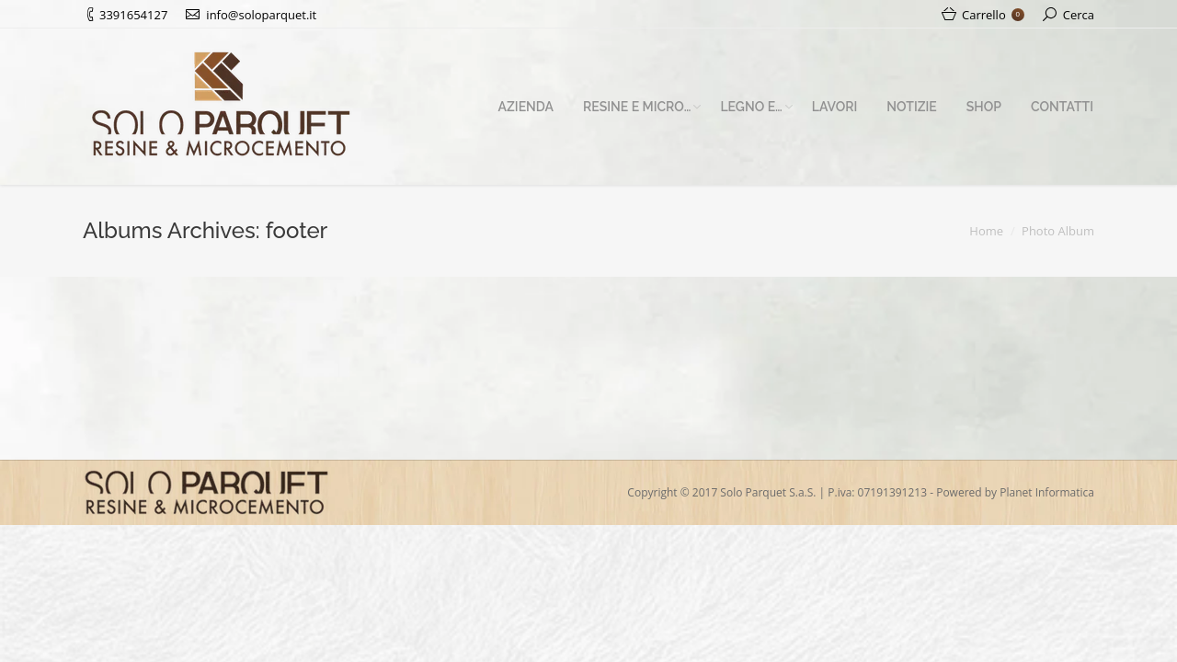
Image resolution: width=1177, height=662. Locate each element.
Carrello (993, 14)
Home (986, 231)
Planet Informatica (1047, 492)
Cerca (1078, 14)
